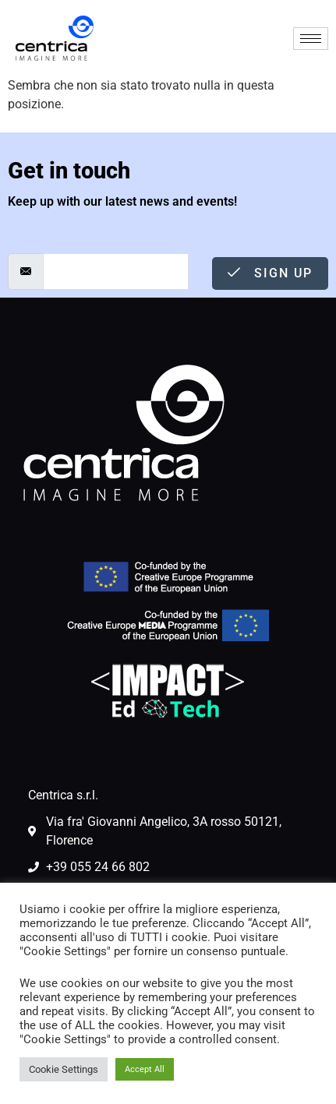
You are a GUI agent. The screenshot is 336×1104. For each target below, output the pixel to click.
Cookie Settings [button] (63, 1069)
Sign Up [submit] (270, 273)
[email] (116, 271)
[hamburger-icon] (310, 38)
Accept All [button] (144, 1069)
